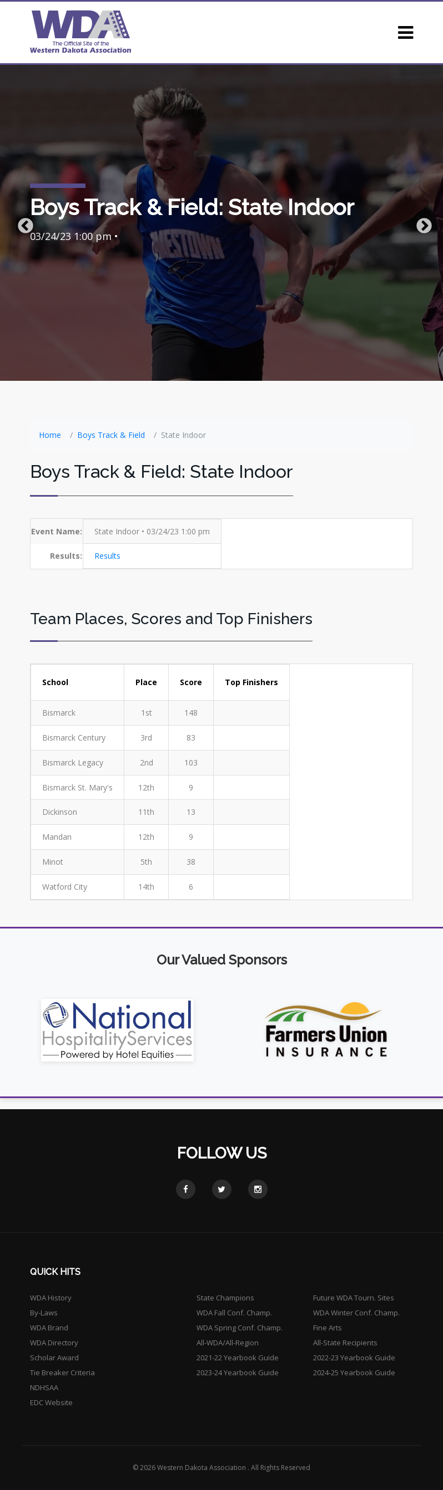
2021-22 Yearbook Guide (238, 1358)
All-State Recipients (345, 1343)
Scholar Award (54, 1358)
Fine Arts (327, 1328)
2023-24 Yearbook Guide (238, 1372)
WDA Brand (49, 1328)
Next (420, 222)
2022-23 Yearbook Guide (354, 1358)
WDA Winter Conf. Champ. (356, 1313)
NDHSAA (44, 1387)
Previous (22, 222)
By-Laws (44, 1313)
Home (50, 435)
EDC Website (51, 1402)
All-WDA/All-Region (228, 1343)
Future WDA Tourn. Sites (353, 1298)
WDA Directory (54, 1343)
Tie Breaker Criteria (62, 1372)
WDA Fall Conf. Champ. (234, 1313)
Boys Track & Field (111, 435)
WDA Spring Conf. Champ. (240, 1328)
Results (107, 555)
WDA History (51, 1298)
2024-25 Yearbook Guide (354, 1372)
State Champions (225, 1298)
